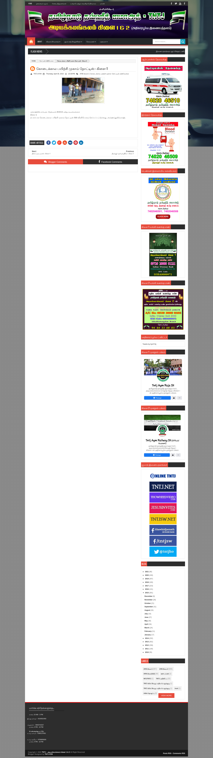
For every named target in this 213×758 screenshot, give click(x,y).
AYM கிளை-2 (163, 669)
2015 (147, 593)
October (148, 603)
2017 (147, 586)
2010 (147, 652)
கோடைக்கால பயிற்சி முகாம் (100, 74)
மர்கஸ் (102, 3)
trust (176, 688)
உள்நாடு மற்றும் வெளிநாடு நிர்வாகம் (83, 3)
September (149, 607)
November (149, 600)
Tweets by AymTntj (149, 344)
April (147, 624)
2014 (147, 638)
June (147, 617)
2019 (147, 579)
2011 (147, 649)
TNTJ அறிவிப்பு (161, 678)
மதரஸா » (104, 41)
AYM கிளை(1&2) (149, 674)
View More (166, 695)
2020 (147, 575)
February (148, 631)
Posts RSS (167, 753)
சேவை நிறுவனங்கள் (59, 3)
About (39, 41)
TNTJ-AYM (37, 74)
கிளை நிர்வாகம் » (53, 41)
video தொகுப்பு (149, 693)
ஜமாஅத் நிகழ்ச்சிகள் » (73, 41)
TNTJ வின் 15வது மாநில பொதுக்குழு (157, 683)
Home (30, 3)
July (146, 614)
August (148, 610)
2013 (147, 642)
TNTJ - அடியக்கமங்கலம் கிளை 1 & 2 (56, 752)
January (148, 635)
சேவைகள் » (91, 41)
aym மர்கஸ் (165, 674)
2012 (147, 645)
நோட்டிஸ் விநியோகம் (46, 61)
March (147, 628)
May (146, 621)
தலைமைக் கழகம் (42, 3)
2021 (147, 572)
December (149, 596)
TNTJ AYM (49, 754)
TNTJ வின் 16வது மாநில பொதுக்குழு (157, 688)
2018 (147, 582)
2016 (147, 589)
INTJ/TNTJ (147, 678)
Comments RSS (179, 753)
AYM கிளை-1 (84, 74)
